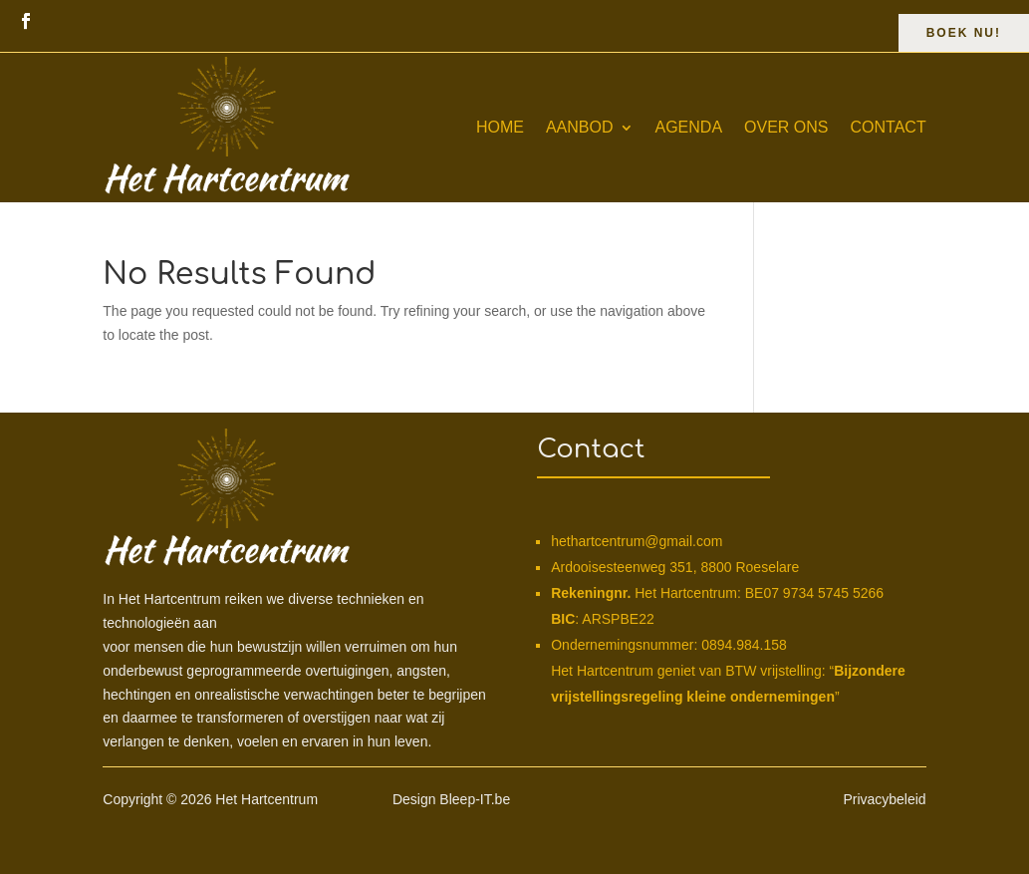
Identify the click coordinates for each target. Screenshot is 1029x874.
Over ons (786, 127)
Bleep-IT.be (474, 799)
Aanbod (580, 127)
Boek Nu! (963, 33)
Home (500, 127)
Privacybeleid (884, 799)
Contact (888, 127)
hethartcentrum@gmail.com (636, 541)
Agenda (689, 127)
